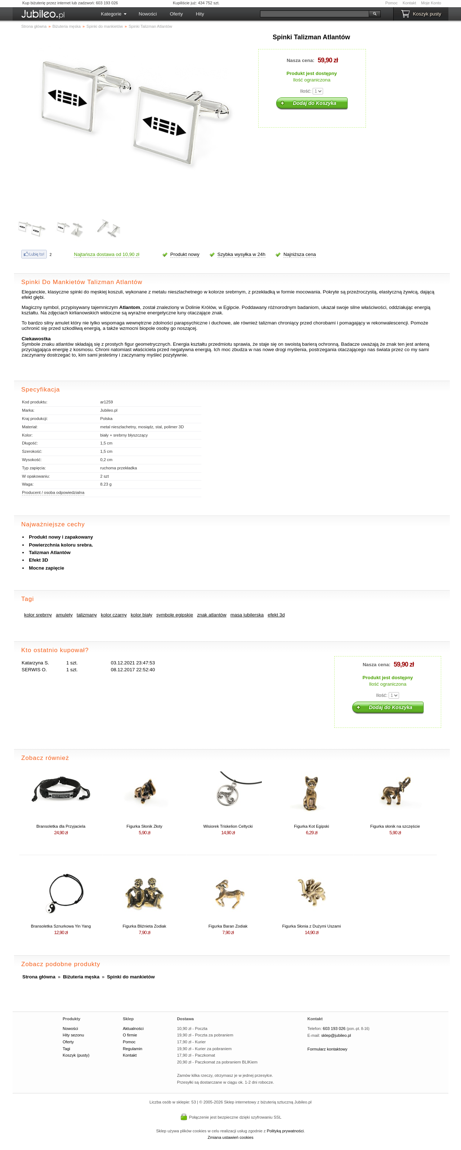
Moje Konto (431, 3)
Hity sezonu (73, 1035)
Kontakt (409, 3)
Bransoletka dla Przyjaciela (60, 826)
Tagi (66, 1049)
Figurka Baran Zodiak (228, 926)
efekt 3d (276, 615)
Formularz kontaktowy (328, 1049)
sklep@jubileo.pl (336, 1035)
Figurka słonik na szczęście (395, 826)
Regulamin (132, 1049)
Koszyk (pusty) (76, 1055)
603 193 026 (334, 1028)
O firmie (130, 1035)
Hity (200, 14)
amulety (64, 615)
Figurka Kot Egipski (311, 826)
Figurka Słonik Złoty (144, 826)
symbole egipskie (174, 615)
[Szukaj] (314, 13)
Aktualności (133, 1028)
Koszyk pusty (427, 14)
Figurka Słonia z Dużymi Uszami (311, 926)
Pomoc (391, 3)
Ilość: (306, 91)
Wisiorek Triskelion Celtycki (227, 826)
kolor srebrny (38, 615)
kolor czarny (114, 615)
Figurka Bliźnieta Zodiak (144, 926)
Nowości (148, 14)
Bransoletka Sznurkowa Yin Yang (61, 926)
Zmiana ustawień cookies (230, 1137)
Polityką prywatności (285, 1131)
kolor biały (141, 615)
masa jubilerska (247, 615)
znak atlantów (212, 615)
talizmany (87, 615)
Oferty (176, 14)
